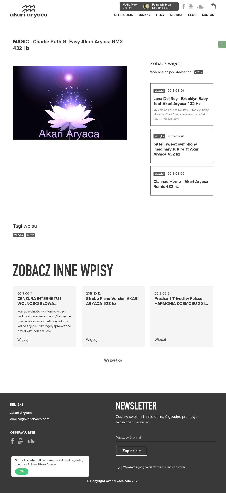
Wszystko (113, 360)
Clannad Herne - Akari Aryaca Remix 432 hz (181, 184)
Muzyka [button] (144, 15)
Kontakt (209, 15)
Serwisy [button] (176, 15)
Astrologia (123, 15)
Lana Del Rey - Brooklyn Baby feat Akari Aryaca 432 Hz (181, 101)
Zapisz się (131, 450)
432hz (30, 234)
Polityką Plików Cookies (42, 464)
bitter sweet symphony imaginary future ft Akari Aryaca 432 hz (176, 149)
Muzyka (18, 234)
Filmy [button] (160, 15)
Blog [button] (192, 15)
